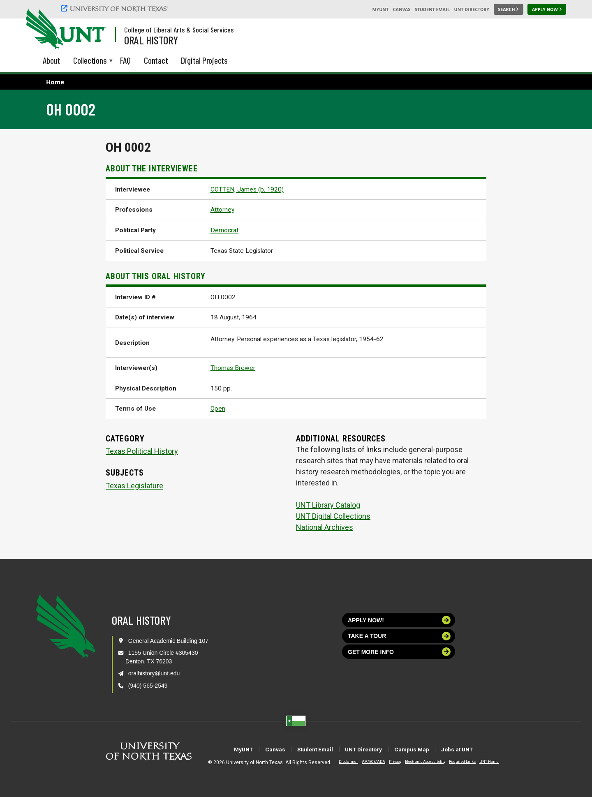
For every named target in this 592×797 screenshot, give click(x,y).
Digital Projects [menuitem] (204, 60)
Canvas (402, 9)
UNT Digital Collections (333, 516)
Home (55, 82)
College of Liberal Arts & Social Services (179, 29)
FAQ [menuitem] (125, 60)
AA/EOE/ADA (367, 762)
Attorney (222, 209)
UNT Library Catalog (328, 505)
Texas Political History (142, 451)
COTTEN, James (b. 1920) (247, 189)
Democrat (224, 230)
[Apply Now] (546, 9)
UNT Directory (471, 9)
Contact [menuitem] (156, 60)
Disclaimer (342, 762)
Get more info (399, 651)
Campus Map (426, 749)
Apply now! (399, 620)
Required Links (455, 762)
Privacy (388, 762)
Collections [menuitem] (90, 61)
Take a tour (399, 636)
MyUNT (380, 9)
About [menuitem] (51, 60)
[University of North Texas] (115, 8)
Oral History (151, 39)
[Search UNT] (508, 9)
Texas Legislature (134, 485)
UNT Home (482, 762)
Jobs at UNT (484, 749)
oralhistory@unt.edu (154, 673)
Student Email (432, 9)
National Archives (324, 527)
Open (217, 408)
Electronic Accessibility (418, 762)
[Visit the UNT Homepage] (93, 29)
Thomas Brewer (232, 368)
